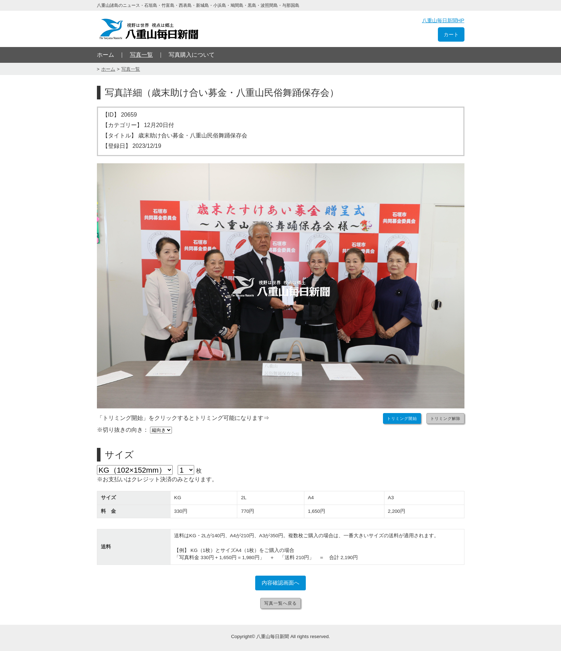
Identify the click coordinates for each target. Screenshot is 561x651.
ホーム (105, 55)
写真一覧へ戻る (280, 603)
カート (451, 34)
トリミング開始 (402, 418)
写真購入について (192, 55)
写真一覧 (141, 55)
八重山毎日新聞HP (443, 20)
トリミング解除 (445, 418)
